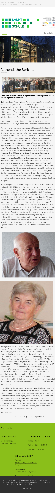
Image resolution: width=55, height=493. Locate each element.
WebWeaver (13, 4)
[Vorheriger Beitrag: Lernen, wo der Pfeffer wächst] (21, 416)
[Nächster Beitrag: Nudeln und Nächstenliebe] (37, 416)
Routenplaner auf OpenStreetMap (27, 476)
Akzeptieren (27, 488)
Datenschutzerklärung (27, 484)
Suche (4, 4)
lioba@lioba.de (21, 2)
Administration (35, 4)
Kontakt (48, 33)
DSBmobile (23, 4)
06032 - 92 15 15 (7, 2)
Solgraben (31, 472)
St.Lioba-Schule (20, 472)
